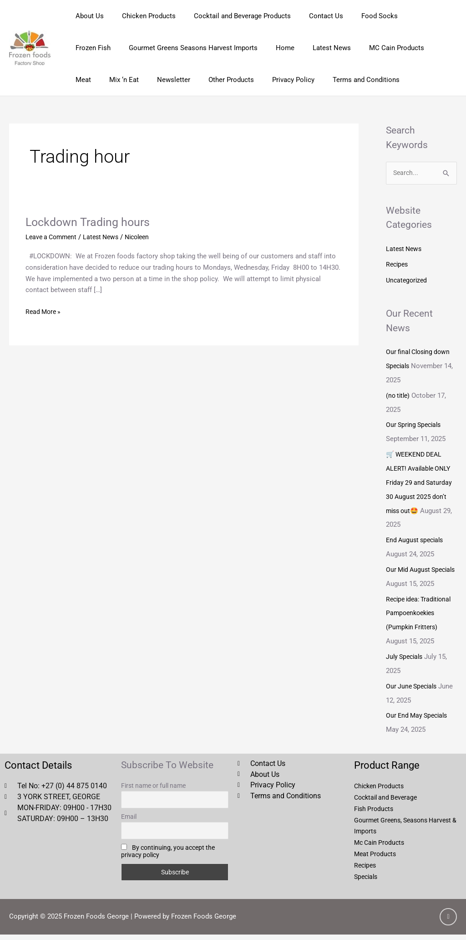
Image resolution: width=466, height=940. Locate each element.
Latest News (267, 48)
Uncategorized (408, 280)
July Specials (406, 664)
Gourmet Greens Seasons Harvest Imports (137, 48)
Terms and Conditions (268, 80)
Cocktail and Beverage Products (230, 16)
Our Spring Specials (415, 423)
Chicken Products (142, 16)
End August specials (417, 535)
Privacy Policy (200, 80)
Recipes (398, 265)
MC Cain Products (327, 48)
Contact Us (310, 16)
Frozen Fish (408, 16)
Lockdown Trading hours (89, 222)
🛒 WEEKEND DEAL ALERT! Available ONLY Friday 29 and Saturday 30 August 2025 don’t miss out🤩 (421, 479)
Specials (367, 882)
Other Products (143, 80)
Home (225, 48)
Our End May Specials (419, 722)
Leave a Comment (53, 237)
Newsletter (89, 80)
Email (129, 822)
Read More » (44, 310)
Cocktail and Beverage (388, 803)
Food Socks (359, 16)
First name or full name (153, 791)
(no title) (399, 394)
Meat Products (376, 859)
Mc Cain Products (381, 848)
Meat (376, 48)
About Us (87, 16)
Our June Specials (413, 692)
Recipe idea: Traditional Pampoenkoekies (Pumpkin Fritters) (421, 621)
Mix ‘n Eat (412, 48)
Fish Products (375, 814)
